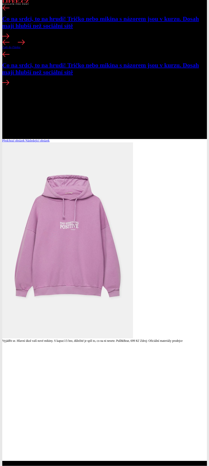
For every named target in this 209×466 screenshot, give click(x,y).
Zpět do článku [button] (11, 47)
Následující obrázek (37, 140)
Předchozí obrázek (14, 140)
